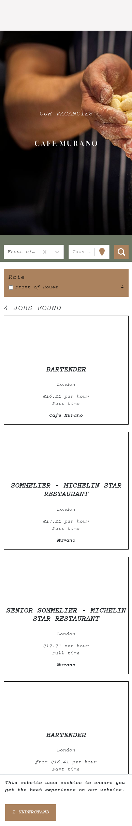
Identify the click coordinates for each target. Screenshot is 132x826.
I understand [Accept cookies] (30, 812)
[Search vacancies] (121, 252)
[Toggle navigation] (15, 16)
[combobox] (9, 252)
